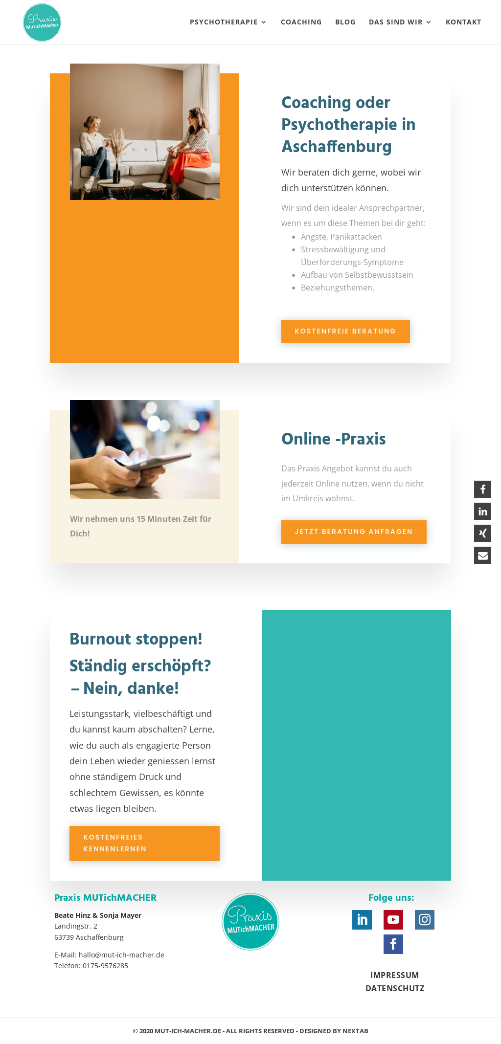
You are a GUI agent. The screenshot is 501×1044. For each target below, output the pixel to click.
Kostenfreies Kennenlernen (115, 843)
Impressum (394, 975)
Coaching (301, 22)
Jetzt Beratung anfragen (354, 531)
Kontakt (463, 22)
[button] (482, 489)
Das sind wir (396, 22)
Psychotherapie (224, 22)
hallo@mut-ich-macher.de (121, 954)
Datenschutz (395, 988)
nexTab (355, 1030)
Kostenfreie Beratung (345, 331)
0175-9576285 (105, 965)
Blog (345, 22)
